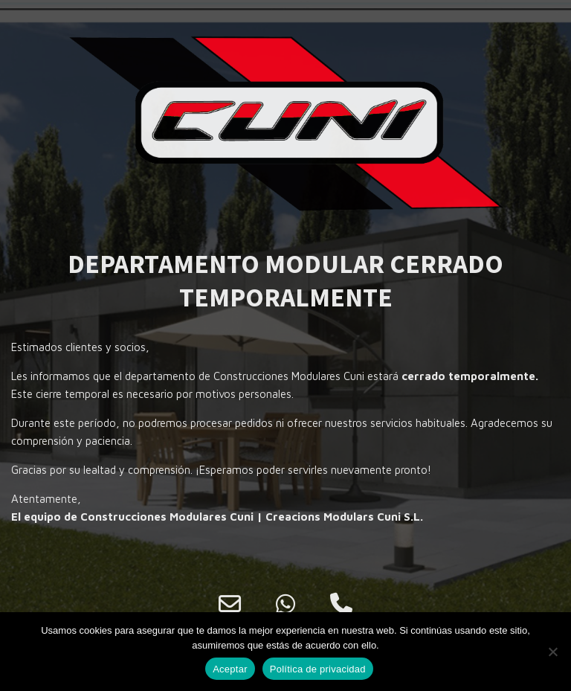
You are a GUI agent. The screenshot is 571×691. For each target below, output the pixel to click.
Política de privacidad (318, 669)
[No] (552, 651)
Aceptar (230, 669)
